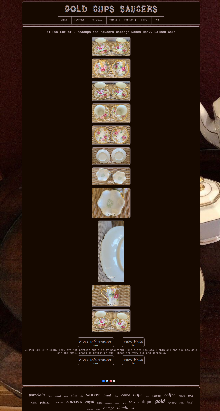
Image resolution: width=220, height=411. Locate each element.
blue (132, 402)
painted (44, 402)
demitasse (126, 407)
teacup (33, 402)
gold (160, 401)
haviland (172, 403)
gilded (98, 409)
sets (182, 402)
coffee (169, 394)
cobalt (181, 395)
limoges (58, 402)
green (66, 396)
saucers (74, 401)
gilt (81, 396)
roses (117, 403)
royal (89, 401)
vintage (108, 408)
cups (137, 394)
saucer (93, 394)
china (125, 395)
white (147, 396)
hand (190, 402)
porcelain (37, 395)
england (58, 396)
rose (190, 395)
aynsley (90, 409)
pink (74, 395)
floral (107, 395)
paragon (108, 403)
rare (124, 403)
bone (99, 403)
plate (116, 396)
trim (50, 396)
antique (145, 401)
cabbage (156, 395)
